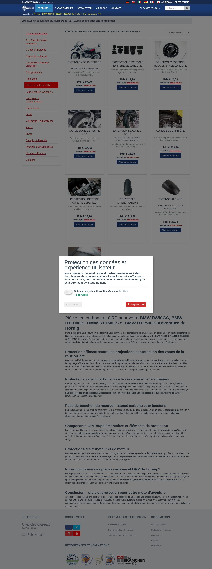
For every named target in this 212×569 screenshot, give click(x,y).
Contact (116, 8)
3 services (80, 295)
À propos (101, 8)
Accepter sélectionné (73, 304)
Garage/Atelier (64, 8)
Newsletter (84, 8)
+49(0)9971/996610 (32, 2)
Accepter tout (136, 304)
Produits (44, 8)
